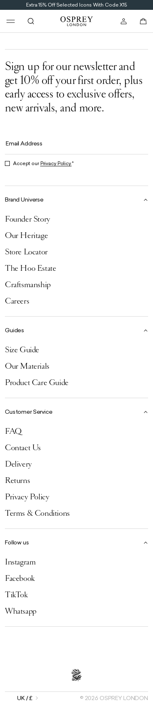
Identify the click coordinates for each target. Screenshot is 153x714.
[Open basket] (143, 21)
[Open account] (123, 21)
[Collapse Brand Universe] (76, 199)
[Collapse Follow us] (76, 542)
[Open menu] (10, 21)
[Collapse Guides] (76, 330)
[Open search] (31, 21)
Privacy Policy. (56, 163)
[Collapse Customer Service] (76, 411)
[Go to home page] (76, 21)
